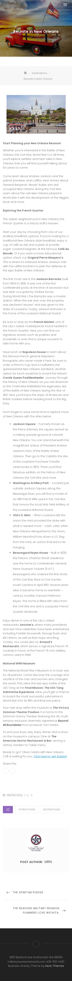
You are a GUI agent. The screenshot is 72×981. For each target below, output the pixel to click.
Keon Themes (54, 966)
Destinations (51, 809)
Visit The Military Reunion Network (36, 944)
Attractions (26, 809)
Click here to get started (50, 756)
